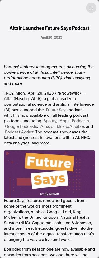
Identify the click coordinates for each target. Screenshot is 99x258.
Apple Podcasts (74, 121)
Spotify (50, 121)
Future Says (57, 109)
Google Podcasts (21, 126)
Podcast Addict (19, 132)
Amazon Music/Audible (62, 126)
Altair (9, 98)
